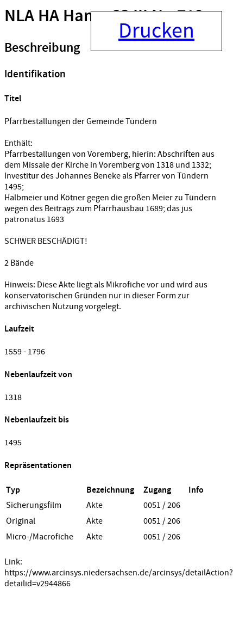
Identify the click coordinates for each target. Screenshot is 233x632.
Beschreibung (42, 48)
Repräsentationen (38, 465)
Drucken (156, 31)
